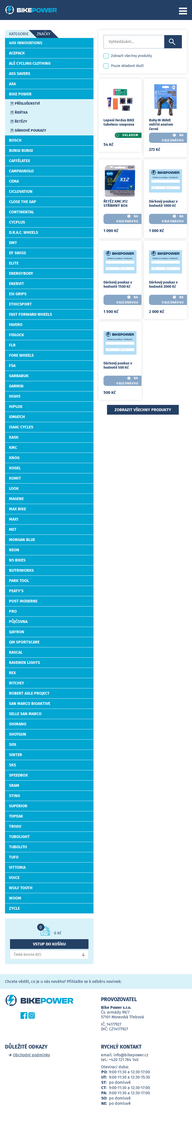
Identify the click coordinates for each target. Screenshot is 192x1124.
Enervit (16, 283)
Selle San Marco (25, 713)
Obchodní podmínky (31, 1055)
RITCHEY (16, 683)
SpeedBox (18, 775)
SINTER (15, 754)
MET (12, 529)
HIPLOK (15, 406)
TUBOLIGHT (19, 836)
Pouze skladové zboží (127, 66)
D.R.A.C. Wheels (23, 232)
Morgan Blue (22, 539)
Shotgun (17, 734)
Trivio (15, 826)
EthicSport (20, 304)
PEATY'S (16, 590)
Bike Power (20, 94)
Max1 (13, 519)
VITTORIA (17, 867)
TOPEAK (16, 816)
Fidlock (16, 334)
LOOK (14, 488)
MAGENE (16, 498)
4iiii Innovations (25, 42)
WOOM (15, 898)
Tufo (13, 857)
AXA (12, 83)
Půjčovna (18, 621)
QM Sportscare (24, 642)
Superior (18, 806)
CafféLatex (19, 160)
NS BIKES (17, 560)
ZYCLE (14, 908)
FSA (12, 365)
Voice (14, 877)
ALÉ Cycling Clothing (29, 63)
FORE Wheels (21, 355)
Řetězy (21, 121)
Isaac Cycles (21, 427)
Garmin (16, 386)
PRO (13, 611)
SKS (12, 765)
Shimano (17, 724)
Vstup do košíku (49, 944)
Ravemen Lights (24, 662)
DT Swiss (17, 253)
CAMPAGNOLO (21, 171)
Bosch (15, 140)
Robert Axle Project (29, 693)
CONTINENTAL (21, 212)
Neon (14, 550)
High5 (14, 396)
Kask (13, 437)
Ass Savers (19, 73)
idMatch (17, 416)
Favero (15, 324)
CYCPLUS (17, 222)
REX (12, 672)
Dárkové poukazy (30, 130)
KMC (13, 447)
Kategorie (19, 33)
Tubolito (18, 846)
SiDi (12, 744)
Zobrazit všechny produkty (131, 56)
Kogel (15, 468)
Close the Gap (22, 201)
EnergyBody (21, 273)
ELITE (13, 263)
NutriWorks (21, 570)
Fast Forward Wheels (30, 314)
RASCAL (15, 652)
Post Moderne (23, 601)
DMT (13, 242)
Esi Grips (17, 293)
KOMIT (15, 478)
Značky (43, 33)
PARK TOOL (19, 580)
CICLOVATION (20, 191)
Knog (14, 457)
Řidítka (21, 112)
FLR (12, 345)
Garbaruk (18, 375)
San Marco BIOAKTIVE (29, 703)
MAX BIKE (17, 509)
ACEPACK (17, 53)
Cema (14, 181)
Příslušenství (27, 103)
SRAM (14, 785)
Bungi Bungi (21, 150)
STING (14, 795)
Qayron (16, 631)
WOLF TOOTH (20, 887)
